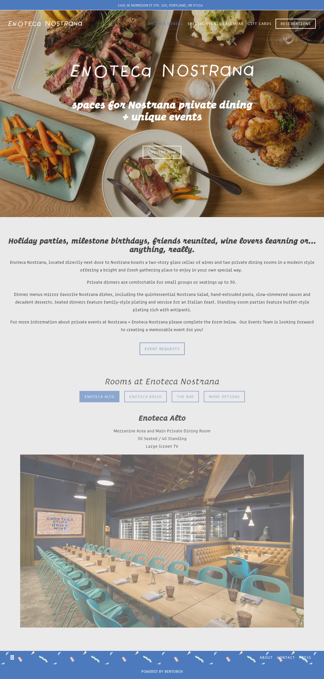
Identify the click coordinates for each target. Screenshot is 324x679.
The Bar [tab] (185, 382)
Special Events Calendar (215, 23)
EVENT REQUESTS (162, 334)
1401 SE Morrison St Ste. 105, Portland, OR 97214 (160, 5)
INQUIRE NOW (162, 144)
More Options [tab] (224, 382)
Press (305, 657)
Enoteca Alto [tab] (99, 382)
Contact (286, 657)
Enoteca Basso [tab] (145, 382)
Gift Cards (259, 23)
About (266, 657)
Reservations (296, 23)
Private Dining (166, 23)
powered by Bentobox (162, 671)
